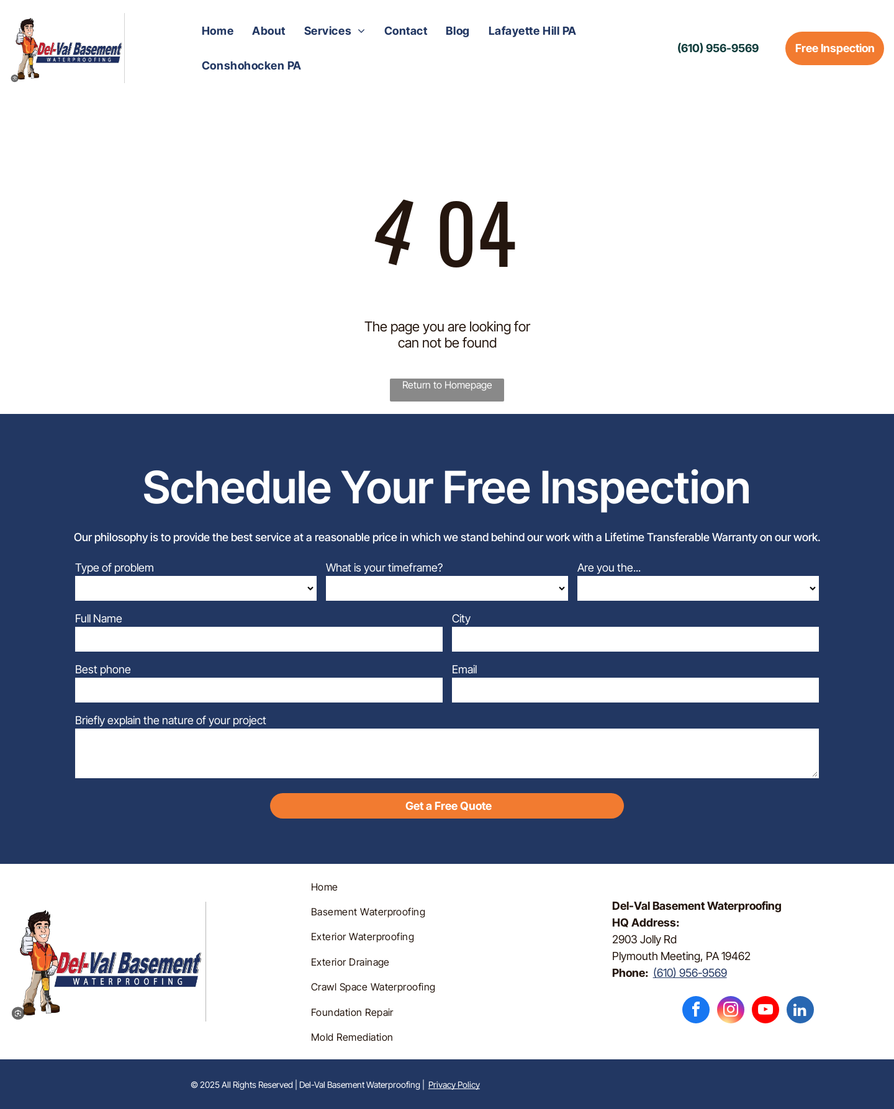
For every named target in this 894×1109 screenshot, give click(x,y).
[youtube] (765, 1011)
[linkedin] (800, 1011)
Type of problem (114, 567)
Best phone (103, 669)
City (461, 618)
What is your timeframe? (384, 567)
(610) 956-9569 (690, 972)
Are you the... (609, 567)
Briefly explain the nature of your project (170, 720)
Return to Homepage (447, 385)
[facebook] (696, 1011)
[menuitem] (217, 30)
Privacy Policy (454, 1084)
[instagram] (730, 1011)
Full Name (98, 618)
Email (464, 669)
